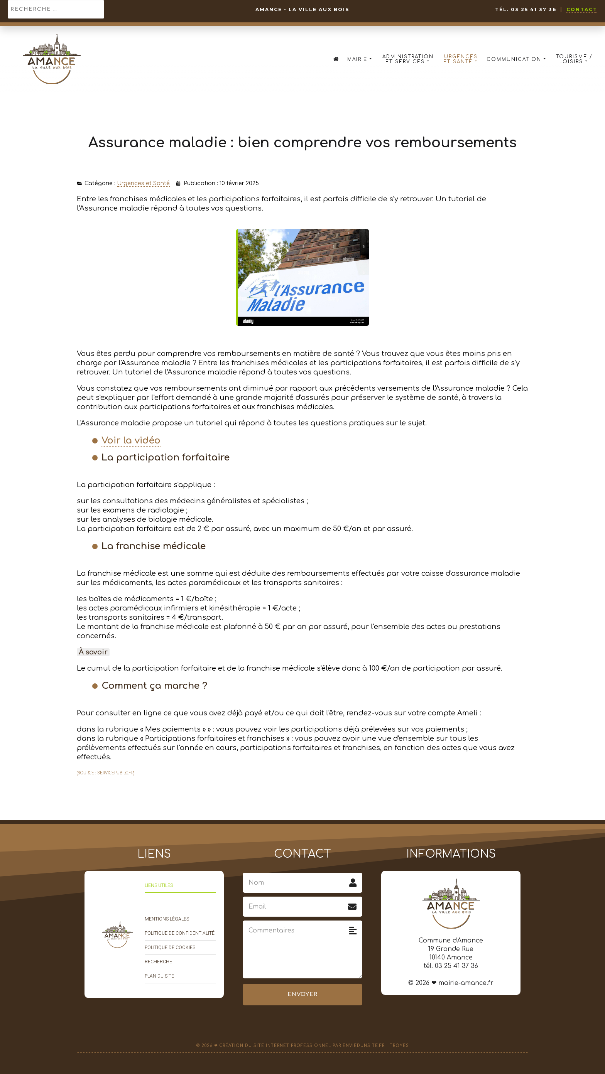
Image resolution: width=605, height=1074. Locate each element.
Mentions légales (167, 919)
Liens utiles (159, 885)
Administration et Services (408, 59)
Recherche (158, 961)
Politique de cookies (170, 947)
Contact (581, 9)
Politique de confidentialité (180, 933)
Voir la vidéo (131, 440)
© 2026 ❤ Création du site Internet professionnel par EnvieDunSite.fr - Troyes (302, 1046)
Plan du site (159, 976)
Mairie (360, 59)
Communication (517, 59)
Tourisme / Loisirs (574, 59)
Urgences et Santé (460, 59)
